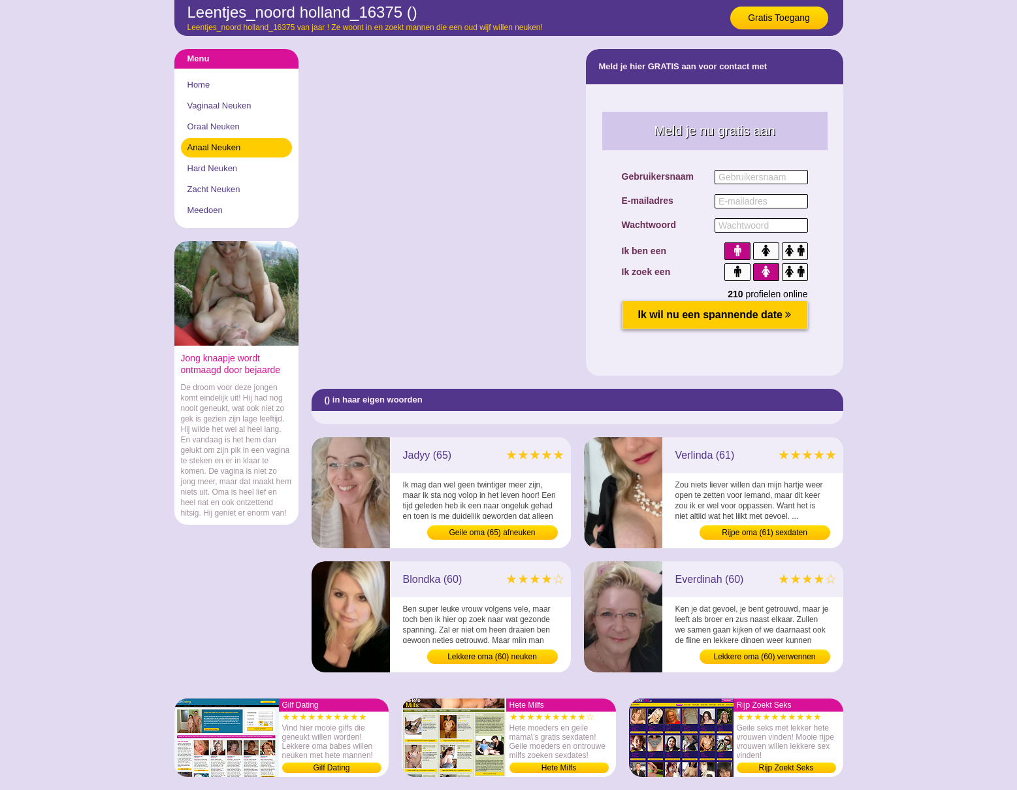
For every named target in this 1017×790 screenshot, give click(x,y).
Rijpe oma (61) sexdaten (764, 532)
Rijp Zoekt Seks (785, 767)
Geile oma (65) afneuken (492, 532)
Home (198, 85)
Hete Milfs (558, 767)
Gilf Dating (331, 767)
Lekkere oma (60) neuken (492, 656)
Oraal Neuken (213, 126)
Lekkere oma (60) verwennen (764, 656)
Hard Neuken (212, 168)
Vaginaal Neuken (219, 105)
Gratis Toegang (779, 17)
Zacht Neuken (213, 189)
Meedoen (205, 210)
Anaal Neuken (214, 147)
